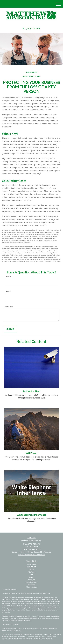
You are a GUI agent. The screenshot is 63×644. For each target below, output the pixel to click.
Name (8, 276)
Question (8, 306)
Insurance (31, 572)
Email (8, 291)
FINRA (15, 630)
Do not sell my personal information (19, 620)
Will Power (31, 453)
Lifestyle (31, 579)
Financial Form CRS (11, 589)
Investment (31, 567)
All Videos (31, 585)
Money (31, 577)
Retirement (31, 564)
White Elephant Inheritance (31, 514)
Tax (31, 574)
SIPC (20, 630)
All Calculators (31, 587)
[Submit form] (10, 329)
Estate (31, 569)
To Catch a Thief (31, 391)
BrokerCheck (46, 593)
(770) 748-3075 (31, 29)
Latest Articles (31, 582)
